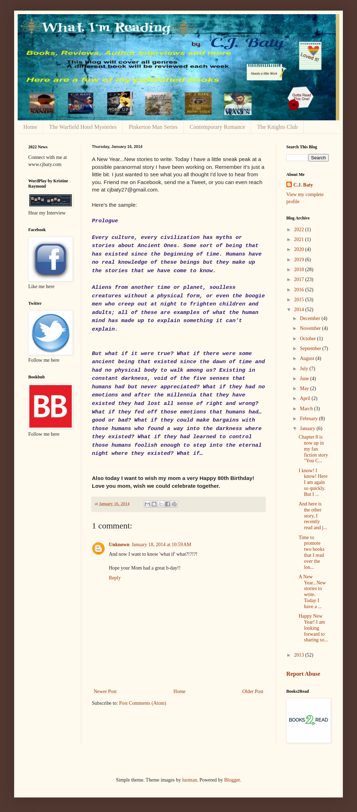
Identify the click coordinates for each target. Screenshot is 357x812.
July (304, 368)
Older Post (253, 691)
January (308, 428)
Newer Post (105, 691)
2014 (299, 309)
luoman (189, 780)
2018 (299, 269)
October (308, 338)
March (307, 408)
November (311, 328)
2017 (299, 279)
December (310, 318)
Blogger (232, 780)
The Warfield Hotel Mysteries (83, 127)
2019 (299, 259)
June (305, 378)
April (305, 398)
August (307, 358)
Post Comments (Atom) (142, 703)
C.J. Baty (303, 185)
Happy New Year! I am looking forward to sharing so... (313, 627)
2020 (299, 249)
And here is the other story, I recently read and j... (313, 515)
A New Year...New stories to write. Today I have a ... (312, 591)
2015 (299, 299)
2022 (299, 229)
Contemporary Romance (217, 127)
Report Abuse (303, 673)
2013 (299, 655)
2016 (299, 289)
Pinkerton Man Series (153, 127)
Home (30, 127)
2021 (299, 239)
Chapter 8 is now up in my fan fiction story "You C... (313, 448)
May (305, 388)
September (311, 348)
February (309, 418)
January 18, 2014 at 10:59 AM (161, 544)
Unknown (119, 544)
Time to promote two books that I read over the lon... (311, 552)
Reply (115, 578)
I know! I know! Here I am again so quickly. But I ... (313, 482)
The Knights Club (277, 127)
